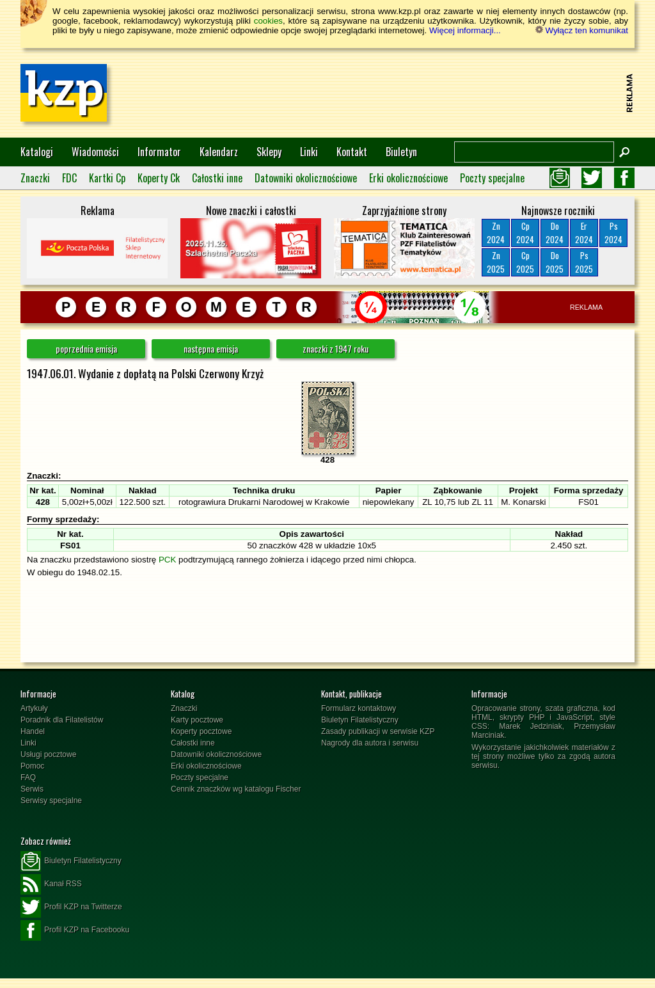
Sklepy (268, 151)
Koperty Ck (159, 178)
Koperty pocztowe (201, 731)
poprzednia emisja (86, 348)
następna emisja (211, 348)
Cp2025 (525, 262)
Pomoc (32, 765)
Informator (159, 151)
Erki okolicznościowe (408, 178)
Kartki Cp (107, 178)
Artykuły (34, 708)
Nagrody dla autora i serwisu (369, 742)
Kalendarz (219, 151)
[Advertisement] (389, 93)
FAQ (28, 777)
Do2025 (555, 262)
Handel (32, 731)
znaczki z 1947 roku (335, 348)
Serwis (31, 789)
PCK (167, 559)
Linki (309, 151)
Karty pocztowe (197, 719)
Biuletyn (401, 151)
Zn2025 (496, 262)
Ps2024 (613, 232)
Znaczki (35, 178)
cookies (268, 21)
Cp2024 (525, 232)
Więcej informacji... (465, 30)
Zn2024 (496, 232)
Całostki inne (217, 178)
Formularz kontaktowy (358, 708)
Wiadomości (95, 151)
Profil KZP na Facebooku (74, 930)
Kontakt (351, 151)
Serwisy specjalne (51, 800)
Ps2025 (584, 262)
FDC (69, 178)
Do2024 (555, 232)
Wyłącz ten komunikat (581, 30)
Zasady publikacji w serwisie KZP (377, 731)
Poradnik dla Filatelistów (61, 719)
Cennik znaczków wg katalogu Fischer (236, 789)
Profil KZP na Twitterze (71, 907)
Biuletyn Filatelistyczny (360, 719)
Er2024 (584, 232)
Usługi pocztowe (48, 754)
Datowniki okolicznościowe (306, 178)
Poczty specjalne (492, 178)
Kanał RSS (51, 884)
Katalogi (36, 151)
